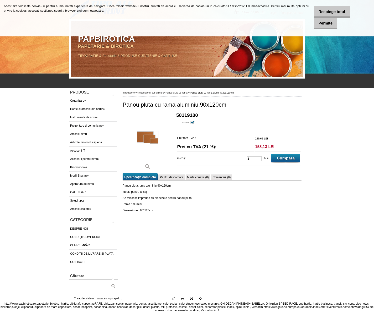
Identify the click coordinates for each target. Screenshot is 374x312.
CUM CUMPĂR (80, 245)
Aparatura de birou (82, 184)
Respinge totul (329, 12)
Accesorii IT (77, 150)
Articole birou (78, 134)
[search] (113, 286)
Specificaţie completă (140, 177)
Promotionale (78, 167)
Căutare (77, 276)
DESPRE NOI (79, 228)
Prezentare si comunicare (150, 92)
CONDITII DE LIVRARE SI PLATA (92, 253)
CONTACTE (78, 262)
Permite (323, 23)
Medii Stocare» (79, 175)
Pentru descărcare (171, 177)
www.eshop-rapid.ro (109, 298)
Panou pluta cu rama (176, 92)
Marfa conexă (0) (198, 177)
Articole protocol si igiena (86, 142)
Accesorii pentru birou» (84, 159)
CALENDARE (79, 192)
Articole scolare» (80, 209)
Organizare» (78, 100)
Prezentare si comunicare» (87, 125)
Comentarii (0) (222, 177)
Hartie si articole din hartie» (87, 109)
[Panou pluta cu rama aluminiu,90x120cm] (147, 143)
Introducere (129, 92)
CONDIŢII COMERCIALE (86, 237)
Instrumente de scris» (84, 117)
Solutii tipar (77, 200)
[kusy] (254, 158)
